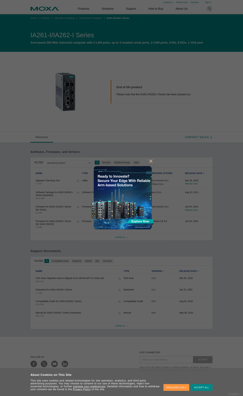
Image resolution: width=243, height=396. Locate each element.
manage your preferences (89, 386)
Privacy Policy (82, 389)
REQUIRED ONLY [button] (176, 387)
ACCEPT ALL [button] (201, 387)
